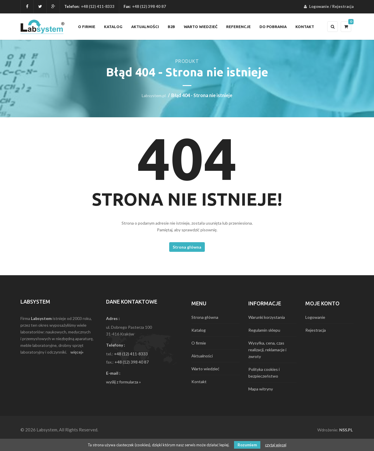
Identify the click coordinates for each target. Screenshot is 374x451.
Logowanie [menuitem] (319, 6)
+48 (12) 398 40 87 (132, 361)
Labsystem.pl (154, 95)
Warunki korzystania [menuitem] (266, 317)
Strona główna (187, 247)
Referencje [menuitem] (238, 27)
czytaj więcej (275, 445)
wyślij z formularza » (123, 381)
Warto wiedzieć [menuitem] (200, 27)
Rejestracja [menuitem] (343, 6)
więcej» (77, 352)
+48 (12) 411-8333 (98, 6)
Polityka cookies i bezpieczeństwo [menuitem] (264, 372)
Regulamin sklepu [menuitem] (264, 330)
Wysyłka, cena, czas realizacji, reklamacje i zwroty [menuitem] (267, 349)
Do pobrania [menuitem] (273, 27)
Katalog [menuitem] (113, 27)
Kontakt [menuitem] (304, 27)
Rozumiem (247, 445)
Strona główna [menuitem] (204, 317)
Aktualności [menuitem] (145, 27)
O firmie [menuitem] (86, 27)
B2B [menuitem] (171, 27)
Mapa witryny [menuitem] (260, 388)
